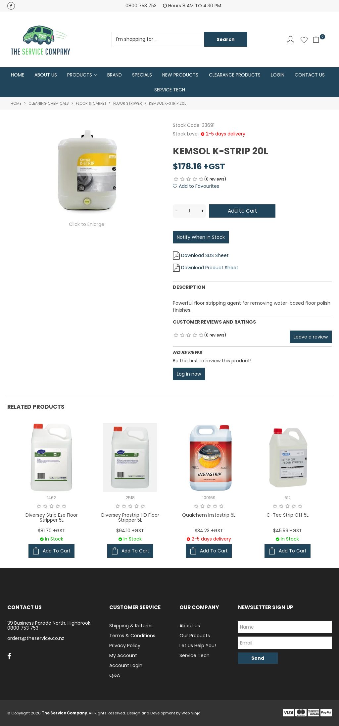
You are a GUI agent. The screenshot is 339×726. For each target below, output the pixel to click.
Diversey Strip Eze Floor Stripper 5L (51, 517)
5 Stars (201, 180)
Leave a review (311, 336)
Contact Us (310, 75)
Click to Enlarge (86, 225)
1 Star (176, 180)
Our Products (194, 635)
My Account (123, 655)
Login (277, 75)
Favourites (304, 39)
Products (79, 75)
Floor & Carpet (91, 104)
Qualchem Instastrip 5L (208, 515)
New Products (180, 75)
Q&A (114, 675)
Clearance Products (235, 75)
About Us (45, 75)
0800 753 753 (22, 628)
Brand (114, 75)
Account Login (125, 665)
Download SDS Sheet (205, 255)
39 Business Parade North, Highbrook (48, 623)
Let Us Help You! (197, 645)
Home (17, 75)
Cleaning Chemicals (48, 104)
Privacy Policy (124, 645)
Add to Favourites (199, 186)
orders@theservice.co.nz (35, 638)
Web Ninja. (191, 713)
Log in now (189, 373)
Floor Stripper (127, 104)
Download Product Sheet (209, 267)
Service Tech (169, 90)
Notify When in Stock (201, 236)
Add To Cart (57, 550)
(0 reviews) (215, 179)
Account (290, 39)
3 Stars (188, 180)
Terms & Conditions (132, 635)
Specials (142, 75)
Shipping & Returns (131, 625)
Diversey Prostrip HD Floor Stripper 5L (130, 517)
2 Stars (182, 180)
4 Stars (195, 180)
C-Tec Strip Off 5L (287, 515)
